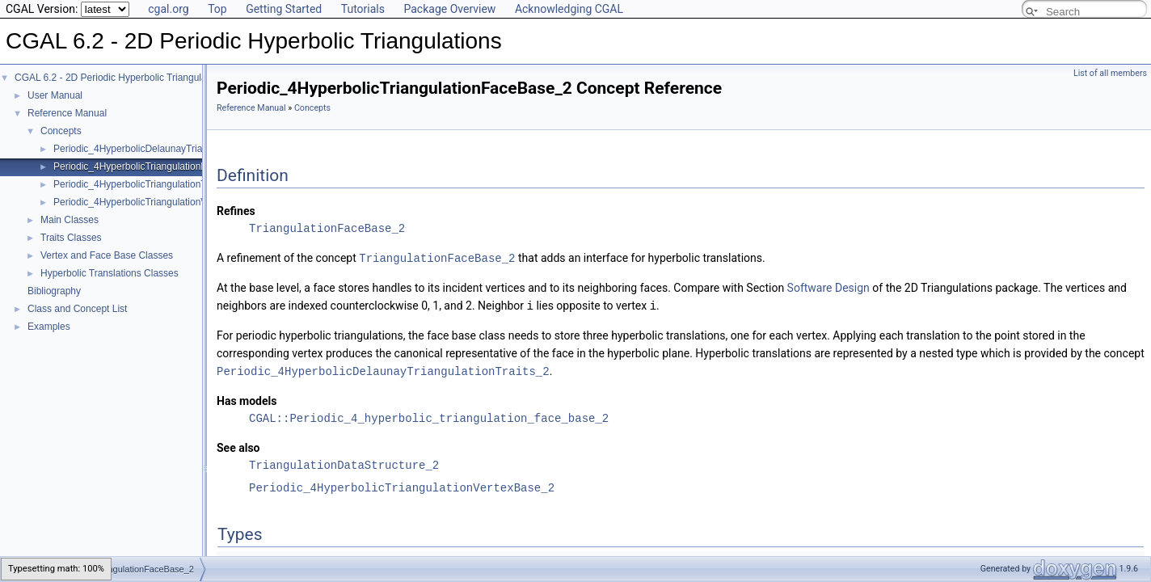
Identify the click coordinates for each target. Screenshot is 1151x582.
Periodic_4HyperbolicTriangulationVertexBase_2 (157, 202)
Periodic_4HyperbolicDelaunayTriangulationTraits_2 (164, 148)
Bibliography (54, 291)
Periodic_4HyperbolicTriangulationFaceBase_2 (154, 166)
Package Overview (449, 8)
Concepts (61, 131)
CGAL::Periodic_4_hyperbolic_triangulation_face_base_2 (429, 416)
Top (217, 8)
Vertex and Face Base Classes (106, 255)
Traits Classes (71, 237)
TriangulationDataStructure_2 (344, 462)
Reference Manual (67, 113)
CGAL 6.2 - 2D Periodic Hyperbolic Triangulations (121, 77)
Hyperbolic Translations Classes (109, 273)
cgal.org (168, 8)
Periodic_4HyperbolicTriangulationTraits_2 (144, 184)
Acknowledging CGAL (569, 8)
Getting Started (284, 8)
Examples (48, 326)
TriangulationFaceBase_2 (327, 228)
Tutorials (363, 8)
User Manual (54, 95)
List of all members (1110, 73)
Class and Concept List (77, 308)
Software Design (828, 286)
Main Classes (69, 220)
